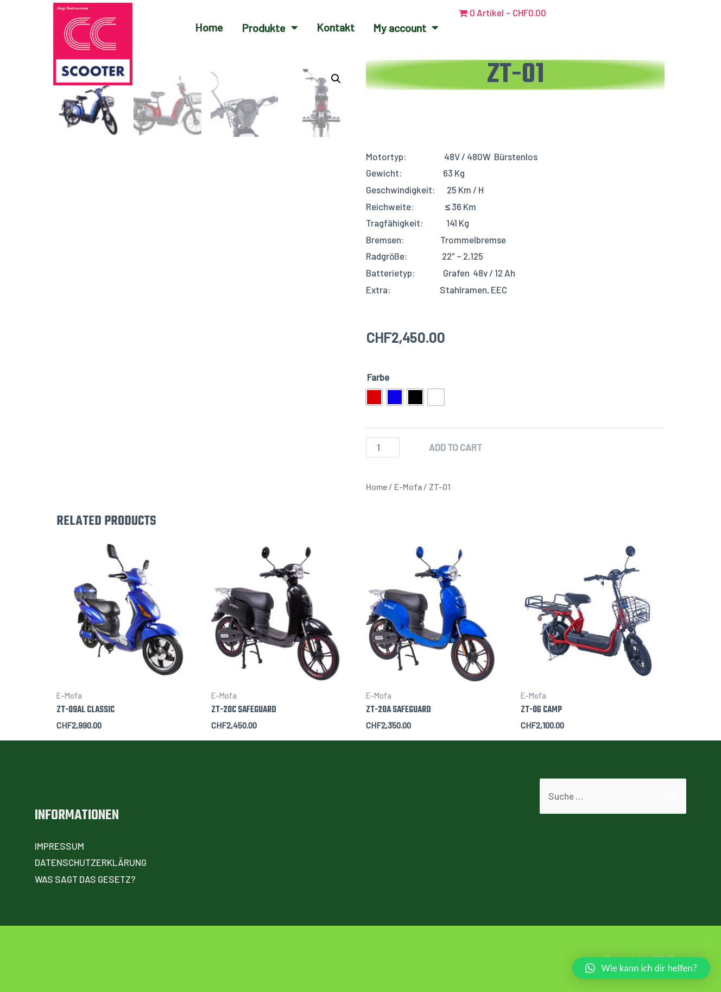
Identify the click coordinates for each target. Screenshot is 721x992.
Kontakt (336, 27)
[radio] (374, 397)
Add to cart (455, 447)
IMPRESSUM (59, 845)
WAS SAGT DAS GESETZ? (85, 879)
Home (209, 27)
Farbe (378, 377)
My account (406, 27)
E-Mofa (408, 486)
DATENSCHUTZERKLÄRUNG (91, 862)
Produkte (270, 27)
